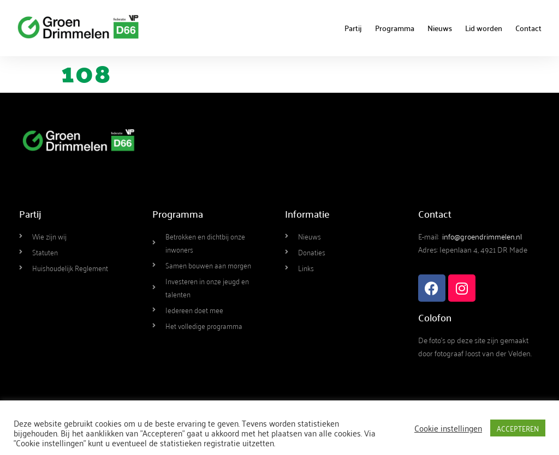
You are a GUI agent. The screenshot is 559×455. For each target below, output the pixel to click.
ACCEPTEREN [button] (518, 428)
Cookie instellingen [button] (448, 428)
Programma (394, 28)
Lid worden (483, 28)
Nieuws (439, 28)
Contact (528, 28)
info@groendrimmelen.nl (482, 236)
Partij (353, 28)
